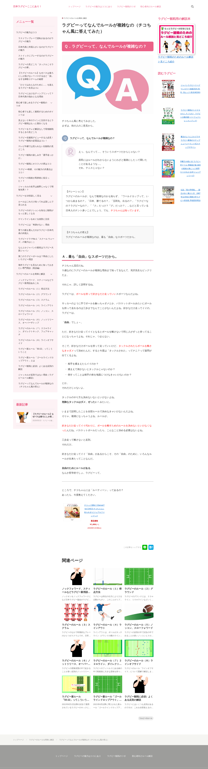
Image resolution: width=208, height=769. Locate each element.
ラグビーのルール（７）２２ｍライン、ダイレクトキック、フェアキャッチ (107, 665)
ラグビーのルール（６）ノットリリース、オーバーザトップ (76, 665)
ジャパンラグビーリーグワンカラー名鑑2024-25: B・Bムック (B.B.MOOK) (190, 88)
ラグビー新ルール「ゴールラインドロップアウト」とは (107, 701)
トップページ (61, 758)
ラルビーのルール (145, 720)
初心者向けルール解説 (142, 758)
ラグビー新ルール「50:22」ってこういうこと (75, 701)
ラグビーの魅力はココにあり (87, 758)
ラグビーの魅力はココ (48, 450)
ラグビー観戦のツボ (116, 758)
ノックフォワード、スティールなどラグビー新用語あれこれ (76, 592)
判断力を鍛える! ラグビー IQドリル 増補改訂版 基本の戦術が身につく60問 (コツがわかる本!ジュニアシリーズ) (190, 168)
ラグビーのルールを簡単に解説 (75, 18)
